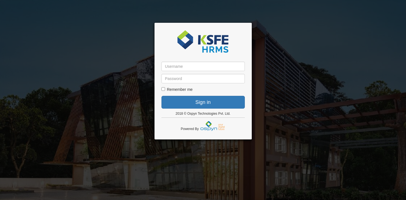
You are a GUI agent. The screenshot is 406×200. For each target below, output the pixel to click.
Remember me (177, 89)
